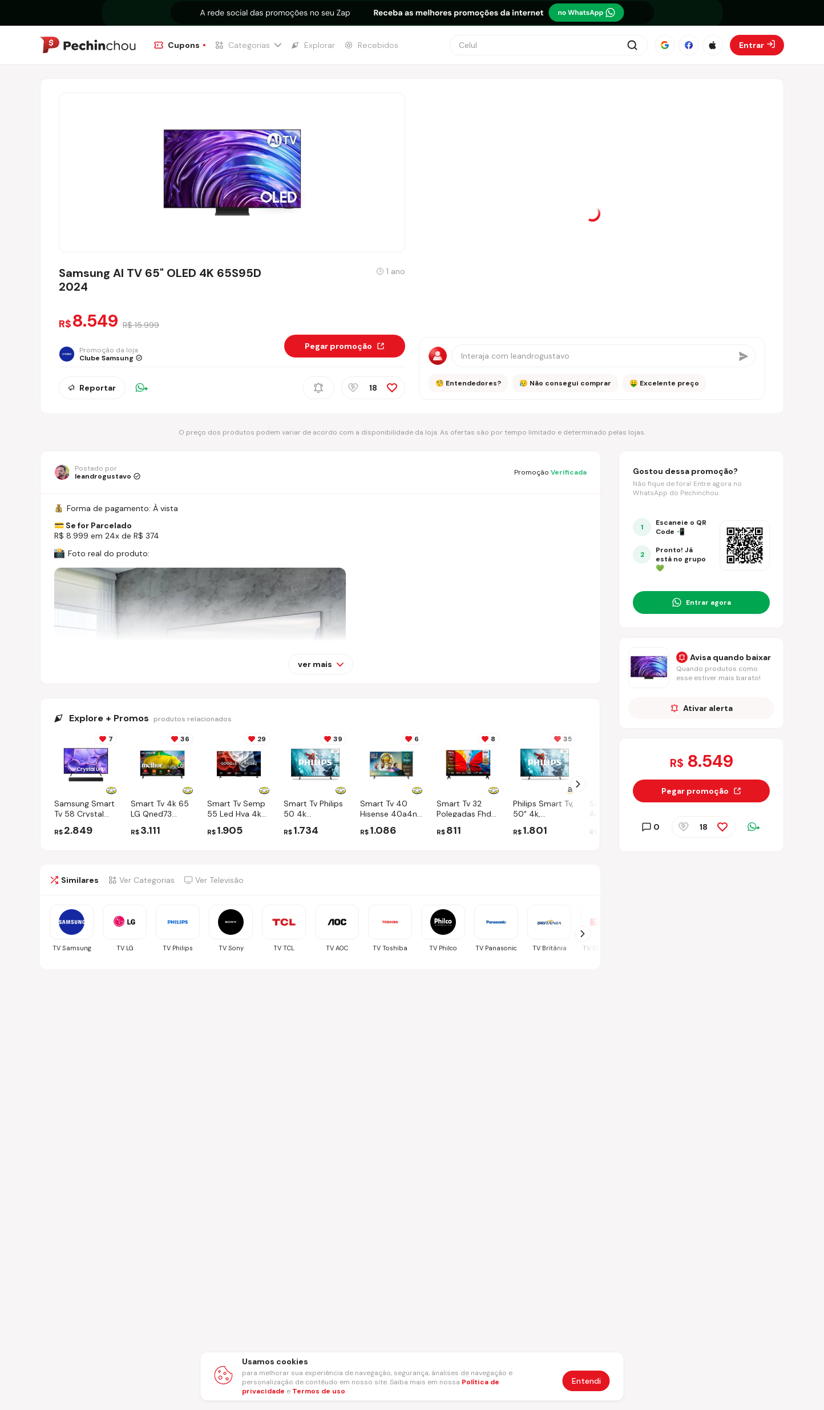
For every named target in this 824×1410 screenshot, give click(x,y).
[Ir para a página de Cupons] (179, 45)
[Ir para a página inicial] (88, 45)
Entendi (586, 1381)
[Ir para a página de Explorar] (312, 45)
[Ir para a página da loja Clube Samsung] (109, 354)
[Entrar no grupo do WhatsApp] (701, 602)
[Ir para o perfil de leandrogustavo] (97, 472)
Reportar (92, 388)
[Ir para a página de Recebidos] (371, 45)
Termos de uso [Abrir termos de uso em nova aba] (318, 1391)
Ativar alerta (701, 708)
